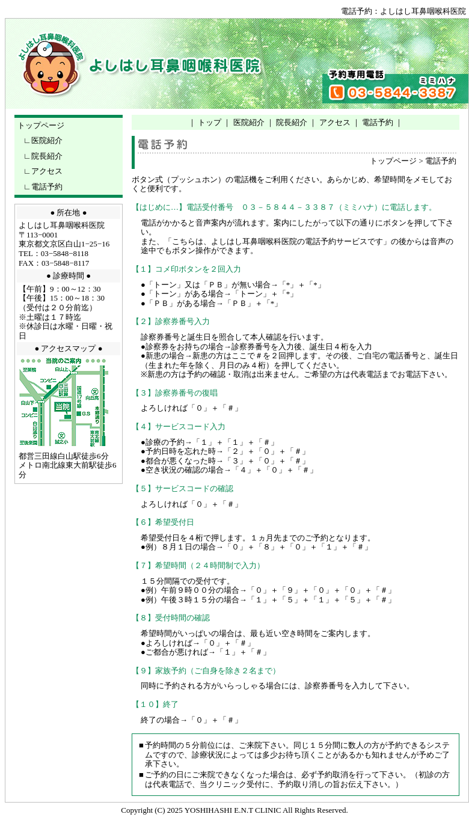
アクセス (47, 171)
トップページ (40, 125)
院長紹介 (47, 156)
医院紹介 (47, 140)
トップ (209, 122)
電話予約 (47, 186)
